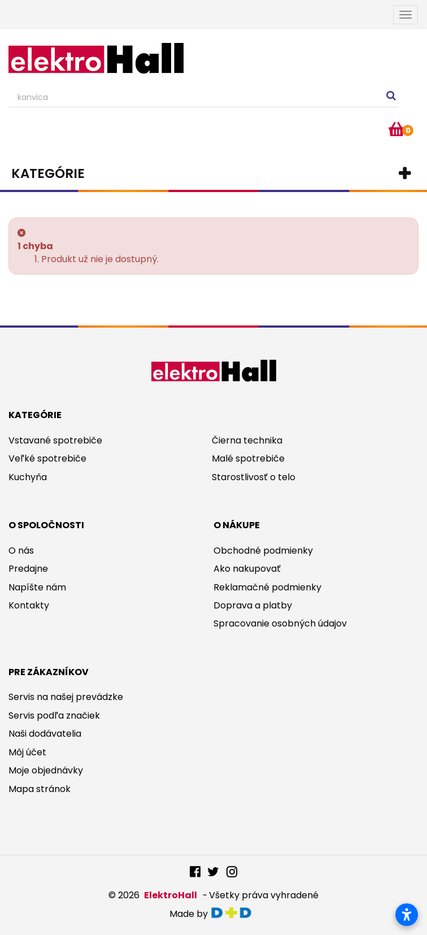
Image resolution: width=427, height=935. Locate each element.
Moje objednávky (45, 770)
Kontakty (28, 605)
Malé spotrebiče (248, 458)
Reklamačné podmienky (267, 587)
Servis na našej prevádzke (65, 696)
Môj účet (27, 752)
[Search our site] (203, 97)
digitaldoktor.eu (234, 912)
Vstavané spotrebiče (55, 440)
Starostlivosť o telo (253, 477)
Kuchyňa (27, 477)
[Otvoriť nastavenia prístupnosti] (406, 914)
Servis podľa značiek (54, 715)
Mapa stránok (39, 788)
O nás (21, 550)
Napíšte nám (37, 587)
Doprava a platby (252, 605)
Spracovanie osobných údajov (280, 623)
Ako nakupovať (247, 568)
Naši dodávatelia (44, 733)
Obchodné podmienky (263, 550)
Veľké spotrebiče (47, 458)
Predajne (28, 568)
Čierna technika (247, 440)
